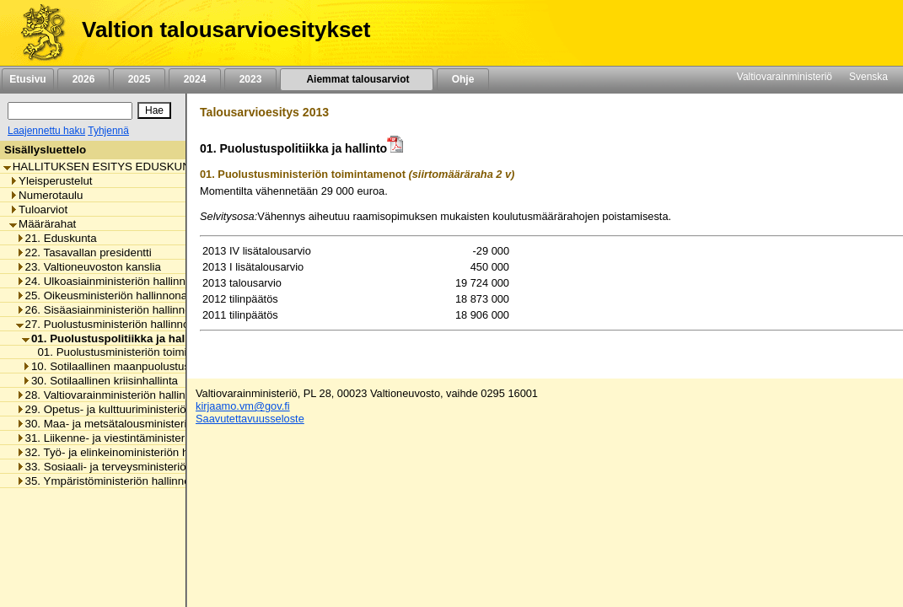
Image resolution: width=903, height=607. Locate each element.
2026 (83, 79)
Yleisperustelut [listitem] (50, 181)
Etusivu (27, 79)
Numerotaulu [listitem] (46, 195)
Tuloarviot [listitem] (38, 209)
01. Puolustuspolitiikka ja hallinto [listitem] (115, 338)
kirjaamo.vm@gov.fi (243, 406)
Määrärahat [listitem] (42, 224)
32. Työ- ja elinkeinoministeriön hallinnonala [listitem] (129, 452)
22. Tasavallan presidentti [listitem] (84, 252)
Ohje (463, 79)
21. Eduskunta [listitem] (56, 238)
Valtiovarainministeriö (784, 77)
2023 (250, 79)
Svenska (868, 77)
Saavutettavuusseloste (250, 418)
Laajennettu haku (46, 131)
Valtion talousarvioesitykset (226, 29)
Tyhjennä (108, 131)
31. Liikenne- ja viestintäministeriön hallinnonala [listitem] (139, 438)
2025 (139, 79)
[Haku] (70, 111)
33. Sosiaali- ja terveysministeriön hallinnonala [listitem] (135, 466)
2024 (195, 79)
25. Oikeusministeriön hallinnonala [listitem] (106, 295)
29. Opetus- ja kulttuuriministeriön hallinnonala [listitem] (135, 409)
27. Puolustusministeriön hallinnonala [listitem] (113, 324)
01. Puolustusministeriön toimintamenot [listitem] (131, 352)
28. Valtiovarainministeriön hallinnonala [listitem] (117, 395)
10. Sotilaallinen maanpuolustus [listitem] (106, 366)
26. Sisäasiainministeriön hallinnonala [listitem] (114, 310)
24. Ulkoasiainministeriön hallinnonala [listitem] (114, 281)
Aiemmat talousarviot (356, 79)
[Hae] (154, 110)
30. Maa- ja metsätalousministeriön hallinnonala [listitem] (139, 423)
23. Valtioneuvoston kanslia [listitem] (88, 267)
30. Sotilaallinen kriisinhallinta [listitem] (100, 380)
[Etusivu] (36, 33)
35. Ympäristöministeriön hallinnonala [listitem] (114, 481)
